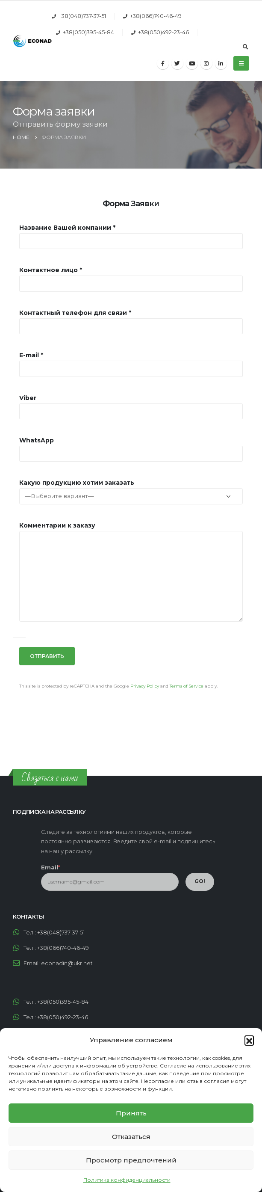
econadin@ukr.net (67, 963)
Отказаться (131, 1137)
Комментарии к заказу (57, 525)
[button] (249, 1040)
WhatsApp (36, 440)
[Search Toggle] (245, 47)
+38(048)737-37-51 (82, 16)
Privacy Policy (144, 686)
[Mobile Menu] (241, 63)
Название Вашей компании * (67, 227)
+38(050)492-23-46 (163, 32)
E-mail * (31, 355)
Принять (131, 1113)
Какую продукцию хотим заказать (76, 482)
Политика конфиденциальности (127, 1180)
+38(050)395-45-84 (88, 32)
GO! (199, 881)
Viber (27, 398)
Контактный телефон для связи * (75, 313)
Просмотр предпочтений (131, 1160)
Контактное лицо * (50, 270)
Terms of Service (186, 686)
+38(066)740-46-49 (156, 16)
